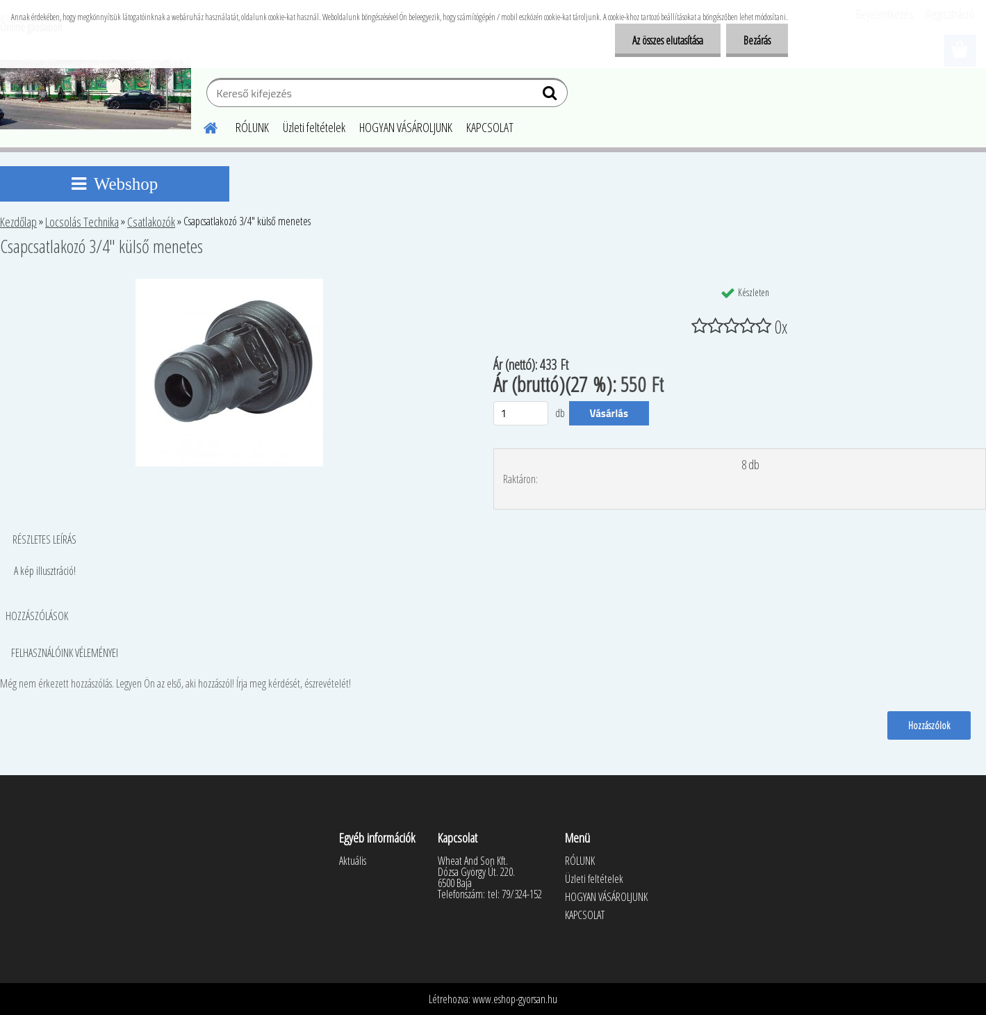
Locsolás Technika (82, 221)
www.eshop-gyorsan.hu (515, 999)
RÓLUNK (252, 127)
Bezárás (757, 40)
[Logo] (95, 94)
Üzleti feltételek (314, 127)
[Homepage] (202, 126)
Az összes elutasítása (667, 40)
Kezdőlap (18, 221)
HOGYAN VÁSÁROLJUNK (405, 127)
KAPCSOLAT (489, 127)
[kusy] (521, 413)
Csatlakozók (151, 221)
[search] (551, 96)
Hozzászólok (929, 725)
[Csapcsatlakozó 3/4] (229, 284)
